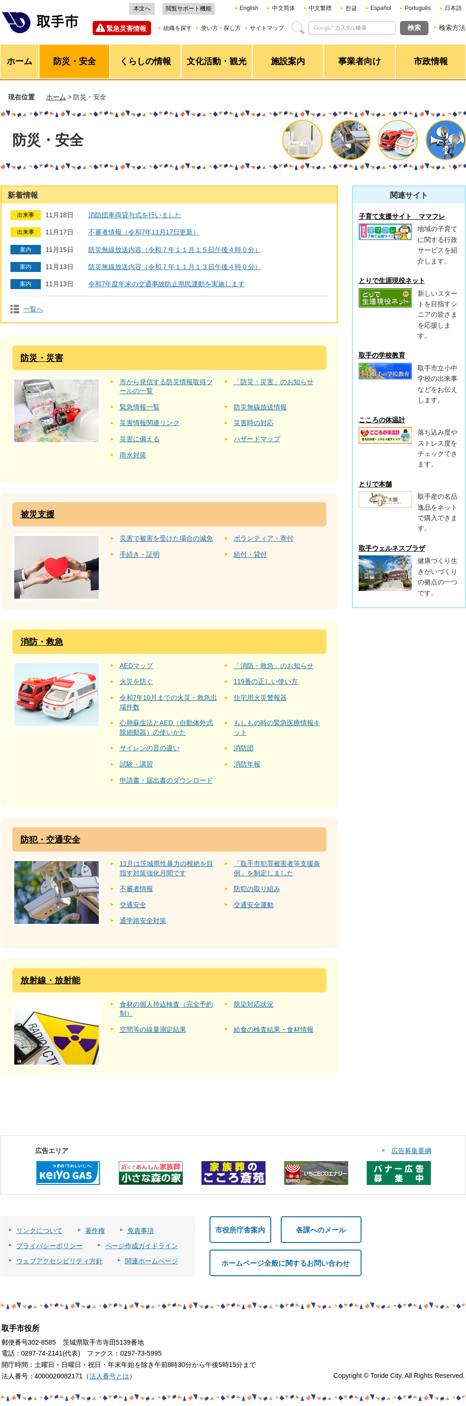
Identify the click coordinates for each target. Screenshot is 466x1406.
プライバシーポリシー (49, 1246)
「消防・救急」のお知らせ (274, 665)
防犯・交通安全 (50, 839)
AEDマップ (136, 665)
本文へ (142, 8)
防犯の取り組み (257, 888)
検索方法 (452, 27)
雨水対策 (133, 455)
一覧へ (33, 309)
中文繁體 (320, 8)
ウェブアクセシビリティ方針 (59, 1261)
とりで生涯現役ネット (392, 280)
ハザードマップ (257, 439)
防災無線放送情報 (260, 407)
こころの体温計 (382, 420)
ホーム (56, 97)
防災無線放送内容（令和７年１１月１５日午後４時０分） (174, 249)
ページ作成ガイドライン (141, 1246)
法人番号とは (109, 1376)
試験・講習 (136, 764)
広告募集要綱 (411, 1150)
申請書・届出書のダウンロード (166, 780)
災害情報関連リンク (150, 423)
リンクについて (39, 1230)
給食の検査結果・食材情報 (274, 1029)
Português (418, 8)
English (249, 8)
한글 (351, 8)
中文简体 (283, 8)
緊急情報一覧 (140, 407)
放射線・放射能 (50, 980)
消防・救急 (41, 642)
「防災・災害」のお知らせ (274, 382)
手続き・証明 (140, 554)
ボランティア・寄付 (264, 538)
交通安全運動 (254, 905)
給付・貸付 (250, 554)
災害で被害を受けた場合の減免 (166, 538)
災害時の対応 (254, 423)
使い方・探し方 (221, 28)
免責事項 (140, 1230)
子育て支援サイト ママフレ (402, 216)
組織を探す (177, 28)
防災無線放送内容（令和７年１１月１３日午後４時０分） (174, 267)
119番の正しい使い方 (266, 681)
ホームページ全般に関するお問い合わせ (285, 1263)
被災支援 (37, 514)
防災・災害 (41, 358)
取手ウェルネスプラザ (392, 548)
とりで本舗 (375, 484)
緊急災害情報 (126, 28)
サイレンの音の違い (150, 748)
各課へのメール (321, 1230)
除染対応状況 (254, 1004)
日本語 (453, 8)
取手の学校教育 (382, 355)
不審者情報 (136, 888)
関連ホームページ (151, 1261)
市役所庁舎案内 (240, 1230)
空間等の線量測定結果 (153, 1029)
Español (381, 8)
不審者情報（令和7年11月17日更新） (144, 232)
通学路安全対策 (143, 920)
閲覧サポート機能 (188, 8)
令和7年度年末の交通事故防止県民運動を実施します (166, 284)
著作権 (95, 1230)
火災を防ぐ (136, 681)
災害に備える (140, 439)
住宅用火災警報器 (260, 697)
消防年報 (247, 764)
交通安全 (133, 905)
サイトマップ (267, 28)
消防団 (244, 748)
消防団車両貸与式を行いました (134, 215)
